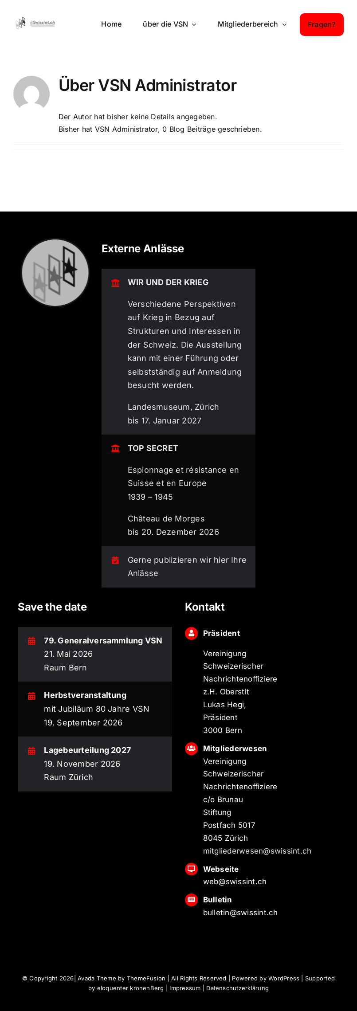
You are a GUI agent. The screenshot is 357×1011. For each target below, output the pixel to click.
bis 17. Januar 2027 (165, 420)
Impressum (184, 987)
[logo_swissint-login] (35, 19)
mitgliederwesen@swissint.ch (257, 850)
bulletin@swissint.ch (240, 912)
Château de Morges (166, 518)
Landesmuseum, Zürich (174, 406)
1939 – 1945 (150, 497)
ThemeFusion (146, 978)
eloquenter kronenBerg (130, 987)
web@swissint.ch (235, 881)
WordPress (283, 978)
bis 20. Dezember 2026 (173, 532)
